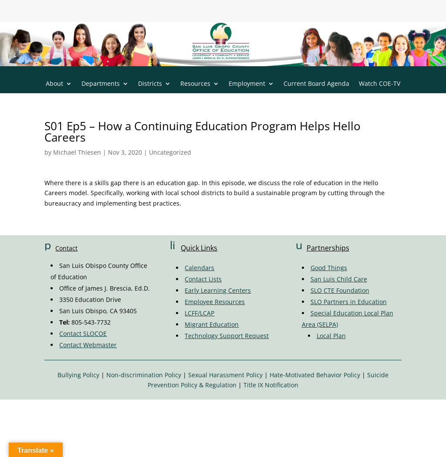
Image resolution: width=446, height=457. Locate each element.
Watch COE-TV (379, 84)
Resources (195, 84)
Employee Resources (215, 302)
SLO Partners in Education (349, 302)
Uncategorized (170, 152)
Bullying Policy (78, 375)
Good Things (329, 268)
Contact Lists (203, 279)
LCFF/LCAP (199, 313)
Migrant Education (212, 324)
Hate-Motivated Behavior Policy (315, 375)
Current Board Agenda (316, 84)
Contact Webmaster (88, 345)
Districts (150, 84)
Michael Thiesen (77, 152)
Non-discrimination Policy (143, 375)
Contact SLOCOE (83, 333)
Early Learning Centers (218, 290)
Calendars (199, 268)
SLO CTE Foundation (340, 290)
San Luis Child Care (339, 279)
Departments (100, 84)
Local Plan (331, 336)
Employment (247, 84)
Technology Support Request (227, 336)
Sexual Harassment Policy (225, 375)
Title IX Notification (270, 385)
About (54, 84)
